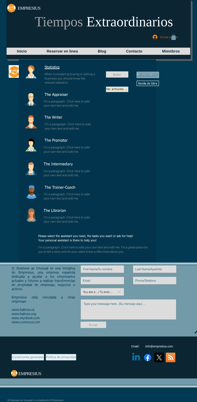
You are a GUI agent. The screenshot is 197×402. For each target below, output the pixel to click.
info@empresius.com (159, 346)
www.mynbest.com (26, 318)
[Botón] (117, 74)
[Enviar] (93, 325)
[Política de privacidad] (61, 357)
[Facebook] (147, 357)
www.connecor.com (26, 322)
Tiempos (104, 21)
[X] (159, 357)
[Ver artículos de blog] (117, 89)
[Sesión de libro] (148, 83)
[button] (173, 37)
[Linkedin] (136, 357)
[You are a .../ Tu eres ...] (102, 292)
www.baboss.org (24, 314)
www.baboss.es (23, 310)
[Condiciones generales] (28, 357)
